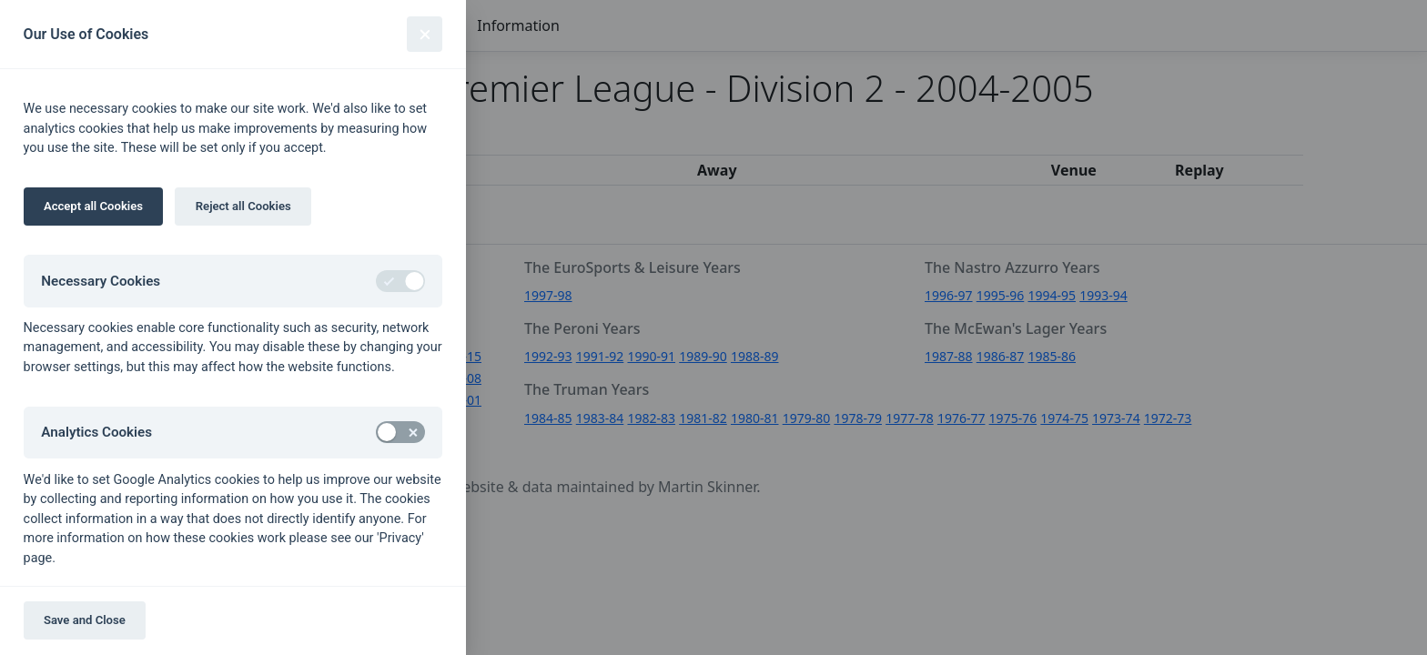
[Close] (424, 34)
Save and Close (85, 620)
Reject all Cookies (243, 206)
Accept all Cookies (93, 206)
